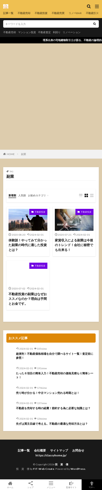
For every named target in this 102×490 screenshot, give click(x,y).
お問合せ (78, 450)
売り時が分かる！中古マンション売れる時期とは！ (47, 393)
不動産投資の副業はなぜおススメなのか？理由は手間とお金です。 (27, 298)
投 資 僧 (61, 464)
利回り (57, 32)
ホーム (10, 484)
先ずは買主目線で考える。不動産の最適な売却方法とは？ (52, 423)
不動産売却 (24, 13)
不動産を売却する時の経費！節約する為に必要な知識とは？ (53, 408)
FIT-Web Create (43, 468)
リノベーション (72, 32)
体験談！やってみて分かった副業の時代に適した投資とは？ (27, 245)
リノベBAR (75, 13)
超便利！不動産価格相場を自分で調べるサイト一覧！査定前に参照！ (54, 356)
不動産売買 (58, 13)
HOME (11, 154)
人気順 (22, 195)
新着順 (12, 195)
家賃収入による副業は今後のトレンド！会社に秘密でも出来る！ (74, 245)
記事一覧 (8, 13)
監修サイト (71, 484)
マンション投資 (27, 32)
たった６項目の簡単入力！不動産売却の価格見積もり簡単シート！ (54, 375)
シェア (30, 485)
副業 (23, 154)
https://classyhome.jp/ (51, 455)
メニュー (51, 484)
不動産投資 (41, 13)
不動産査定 (44, 32)
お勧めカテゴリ (37, 195)
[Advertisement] (51, 97)
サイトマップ (59, 450)
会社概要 (40, 450)
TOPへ (92, 484)
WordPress (78, 468)
